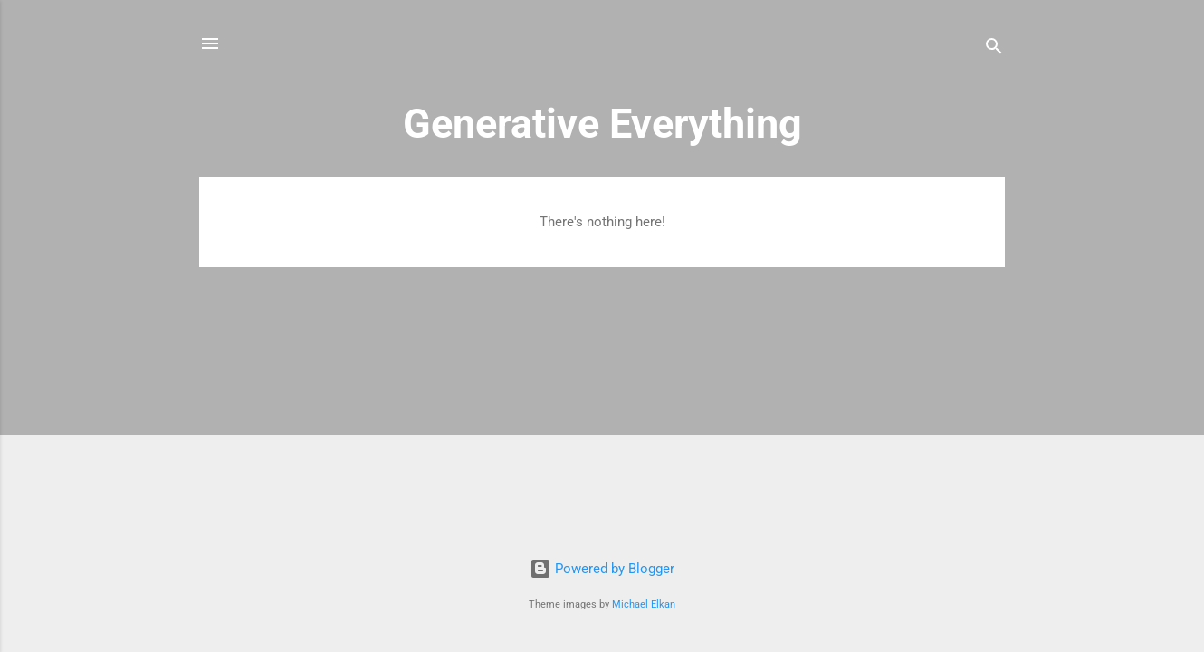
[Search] (994, 49)
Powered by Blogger (602, 569)
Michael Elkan (643, 604)
